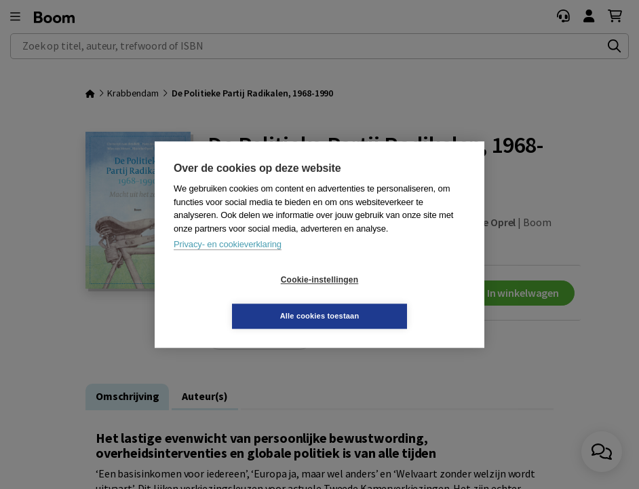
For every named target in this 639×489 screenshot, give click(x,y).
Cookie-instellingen (238, 298)
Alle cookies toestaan (400, 297)
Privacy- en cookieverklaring (228, 262)
